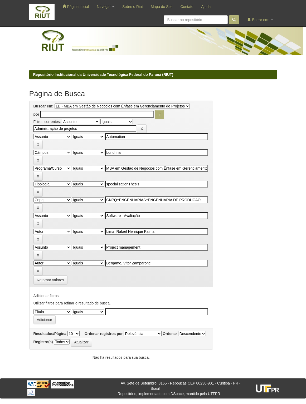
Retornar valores (50, 280)
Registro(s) (43, 342)
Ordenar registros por (104, 334)
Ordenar (170, 334)
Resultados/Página (49, 334)
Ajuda (206, 6)
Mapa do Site (162, 6)
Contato (186, 6)
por (36, 114)
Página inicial (75, 6)
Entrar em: (260, 19)
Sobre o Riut (132, 6)
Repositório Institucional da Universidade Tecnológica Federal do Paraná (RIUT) (103, 74)
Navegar (105, 6)
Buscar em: (43, 106)
